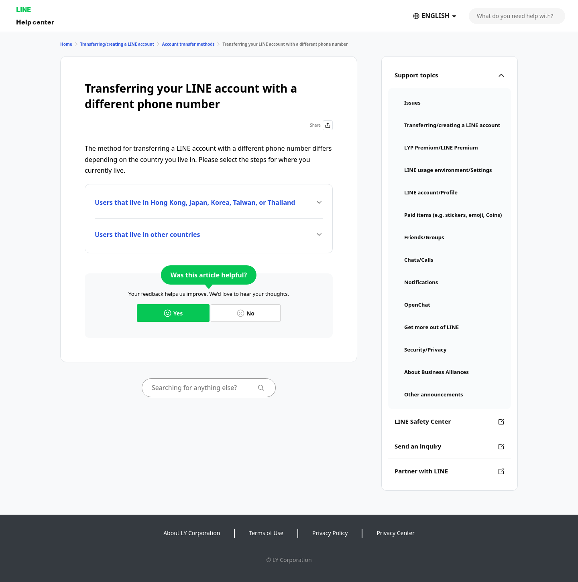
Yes (173, 313)
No (245, 313)
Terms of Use (266, 533)
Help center (35, 22)
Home (66, 44)
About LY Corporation (191, 533)
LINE (23, 9)
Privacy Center (395, 533)
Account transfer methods (188, 44)
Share (321, 125)
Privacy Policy (330, 533)
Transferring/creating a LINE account (117, 44)
